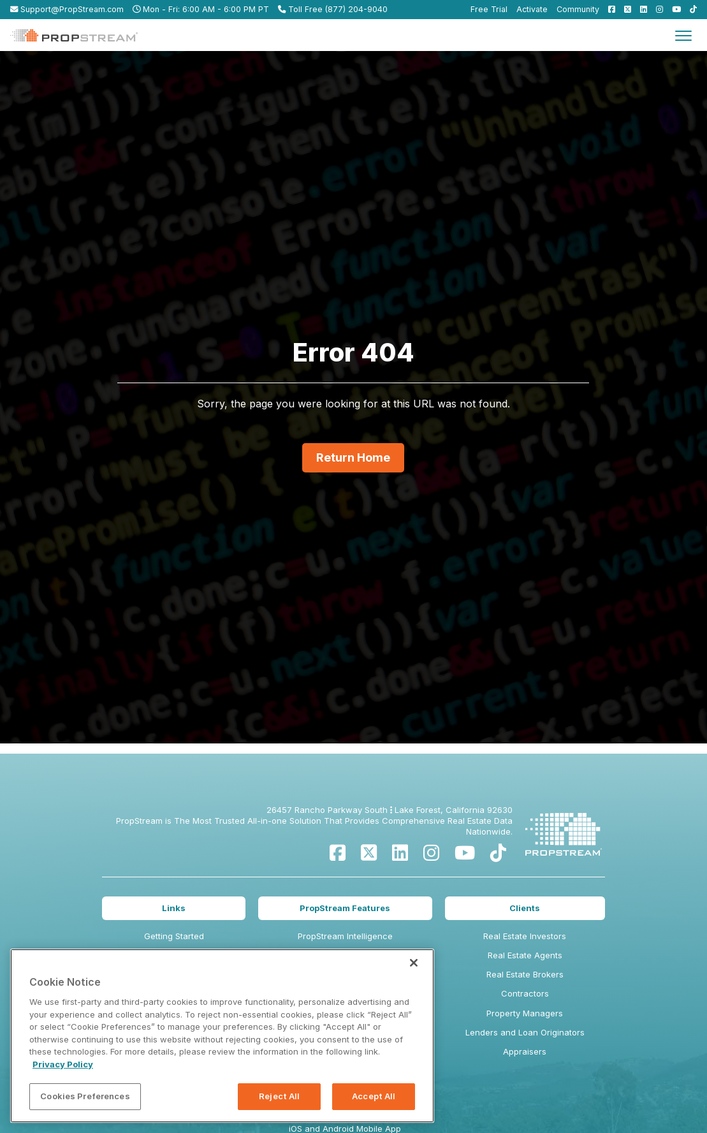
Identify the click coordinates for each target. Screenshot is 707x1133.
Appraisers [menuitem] (524, 1051)
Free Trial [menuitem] (488, 9)
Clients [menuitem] (524, 908)
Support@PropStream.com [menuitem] (67, 9)
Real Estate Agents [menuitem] (525, 955)
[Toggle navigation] (683, 35)
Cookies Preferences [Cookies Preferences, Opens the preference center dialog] (84, 1096)
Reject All (279, 1096)
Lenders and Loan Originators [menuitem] (525, 1032)
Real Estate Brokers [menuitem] (525, 974)
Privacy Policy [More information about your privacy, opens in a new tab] (63, 1064)
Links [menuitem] (174, 908)
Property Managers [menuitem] (524, 1013)
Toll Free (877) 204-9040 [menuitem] (333, 9)
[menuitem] (608, 9)
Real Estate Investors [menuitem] (524, 936)
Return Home (353, 457)
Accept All (373, 1096)
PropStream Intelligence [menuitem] (345, 936)
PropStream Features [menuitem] (345, 908)
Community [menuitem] (578, 9)
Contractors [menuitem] (525, 993)
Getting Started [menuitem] (174, 936)
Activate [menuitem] (532, 9)
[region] (222, 1036)
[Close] (414, 963)
